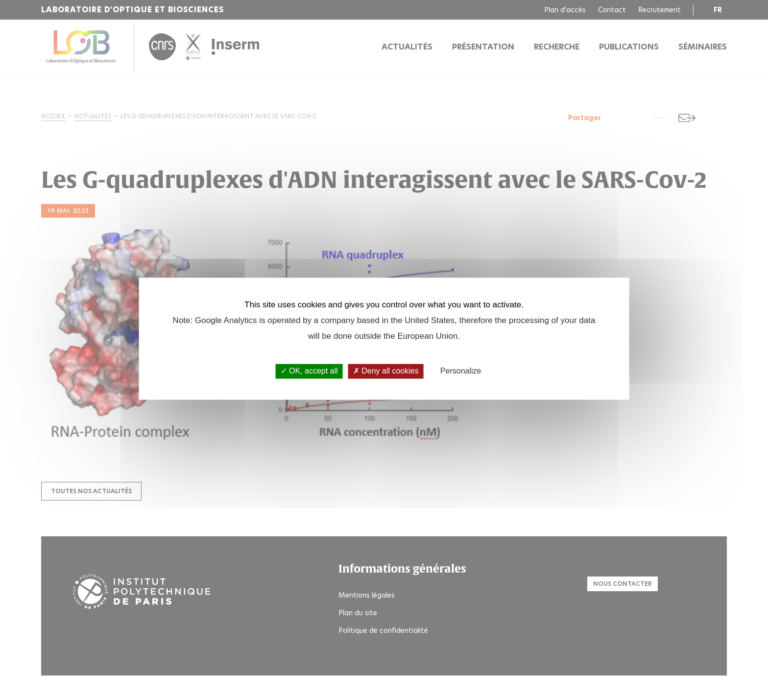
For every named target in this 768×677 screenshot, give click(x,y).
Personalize (460, 371)
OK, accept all (309, 371)
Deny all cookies (386, 371)
